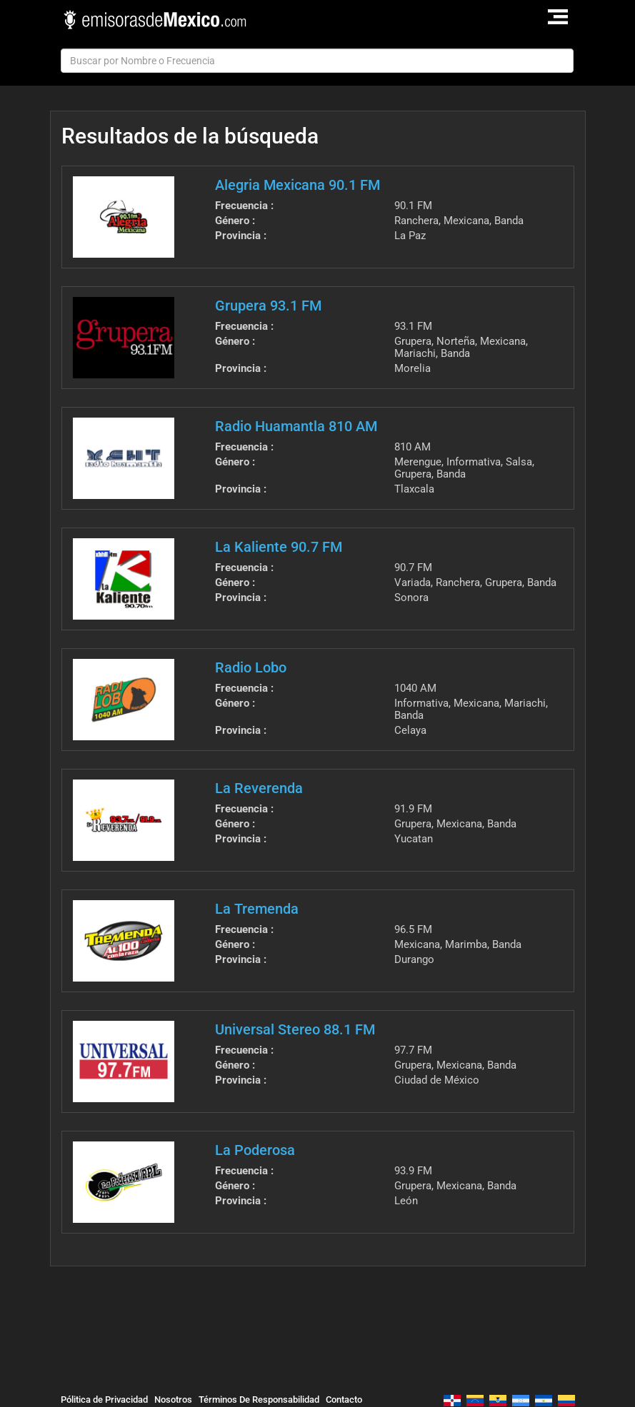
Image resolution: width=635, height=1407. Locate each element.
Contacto (344, 1399)
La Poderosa (255, 1150)
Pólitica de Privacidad (104, 1399)
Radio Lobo (250, 667)
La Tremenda (257, 908)
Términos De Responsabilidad (259, 1399)
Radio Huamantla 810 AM (296, 426)
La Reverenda (259, 788)
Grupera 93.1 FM (268, 305)
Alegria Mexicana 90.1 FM (297, 184)
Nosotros (173, 1399)
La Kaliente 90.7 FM (278, 546)
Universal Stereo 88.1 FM (295, 1029)
